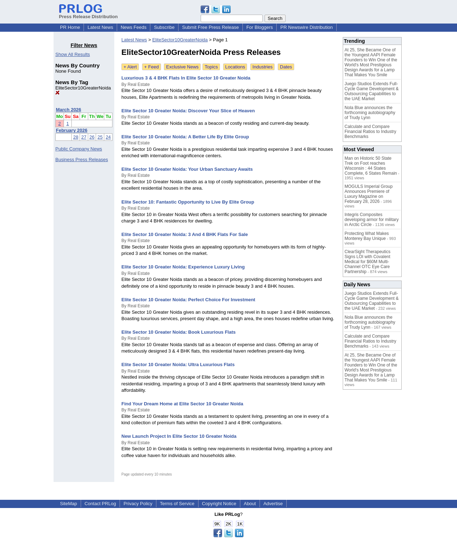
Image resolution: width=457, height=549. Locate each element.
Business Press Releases (81, 159)
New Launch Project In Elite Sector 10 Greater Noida (178, 436)
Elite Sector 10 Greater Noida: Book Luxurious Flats (178, 332)
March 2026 (68, 109)
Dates (286, 67)
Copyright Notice (219, 503)
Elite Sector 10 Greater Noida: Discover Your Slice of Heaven (188, 110)
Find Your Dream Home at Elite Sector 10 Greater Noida (182, 403)
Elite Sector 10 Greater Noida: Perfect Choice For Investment (188, 299)
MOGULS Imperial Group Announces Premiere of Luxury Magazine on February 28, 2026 (369, 194)
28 (75, 137)
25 (99, 137)
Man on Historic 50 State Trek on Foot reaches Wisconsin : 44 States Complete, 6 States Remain (371, 166)
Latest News (100, 27)
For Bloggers (259, 27)
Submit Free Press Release (210, 27)
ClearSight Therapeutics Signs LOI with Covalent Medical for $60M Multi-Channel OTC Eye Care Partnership (368, 261)
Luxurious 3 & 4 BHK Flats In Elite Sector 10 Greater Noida (185, 78)
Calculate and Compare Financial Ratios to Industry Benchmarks (370, 131)
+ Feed (151, 67)
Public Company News (78, 149)
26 (91, 137)
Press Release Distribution (88, 14)
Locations (235, 67)
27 (83, 137)
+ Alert (130, 67)
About (250, 503)
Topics (211, 67)
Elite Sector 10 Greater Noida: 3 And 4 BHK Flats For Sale (184, 234)
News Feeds (133, 27)
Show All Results (72, 54)
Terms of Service (177, 503)
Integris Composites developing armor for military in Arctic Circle (371, 219)
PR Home (70, 27)
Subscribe (164, 27)
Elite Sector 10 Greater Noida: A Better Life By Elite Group (185, 136)
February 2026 (71, 130)
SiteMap (68, 503)
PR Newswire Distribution (306, 27)
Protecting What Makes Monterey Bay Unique (367, 236)
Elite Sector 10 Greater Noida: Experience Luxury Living (183, 267)
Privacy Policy (138, 503)
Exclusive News (182, 67)
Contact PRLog (100, 503)
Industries (262, 67)
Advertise (273, 503)
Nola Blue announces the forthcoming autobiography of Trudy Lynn (370, 112)
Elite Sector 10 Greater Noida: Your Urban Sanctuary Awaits (187, 169)
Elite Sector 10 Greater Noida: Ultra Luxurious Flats (178, 364)
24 (108, 137)
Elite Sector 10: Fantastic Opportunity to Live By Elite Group (187, 202)
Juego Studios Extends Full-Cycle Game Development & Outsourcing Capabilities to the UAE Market (371, 91)
